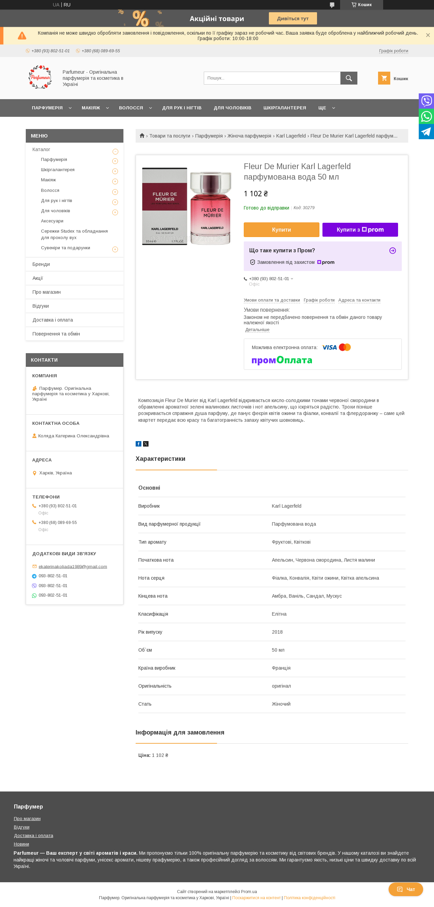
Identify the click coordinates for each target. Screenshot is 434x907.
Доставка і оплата (53, 320)
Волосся (131, 107)
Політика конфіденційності (309, 897)
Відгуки (41, 306)
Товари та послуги (169, 136)
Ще (322, 107)
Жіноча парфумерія (249, 136)
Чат (406, 889)
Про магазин (47, 292)
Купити (281, 230)
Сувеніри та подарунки (65, 247)
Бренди (41, 264)
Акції (38, 278)
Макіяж (91, 107)
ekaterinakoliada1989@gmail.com (73, 566)
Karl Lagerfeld (291, 136)
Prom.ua (249, 891)
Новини (21, 844)
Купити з (360, 230)
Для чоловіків (232, 107)
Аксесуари (52, 220)
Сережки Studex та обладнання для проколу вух (74, 234)
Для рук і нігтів (181, 107)
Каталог (41, 149)
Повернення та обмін (56, 334)
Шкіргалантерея (284, 107)
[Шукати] (348, 78)
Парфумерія (47, 107)
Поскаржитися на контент (256, 897)
